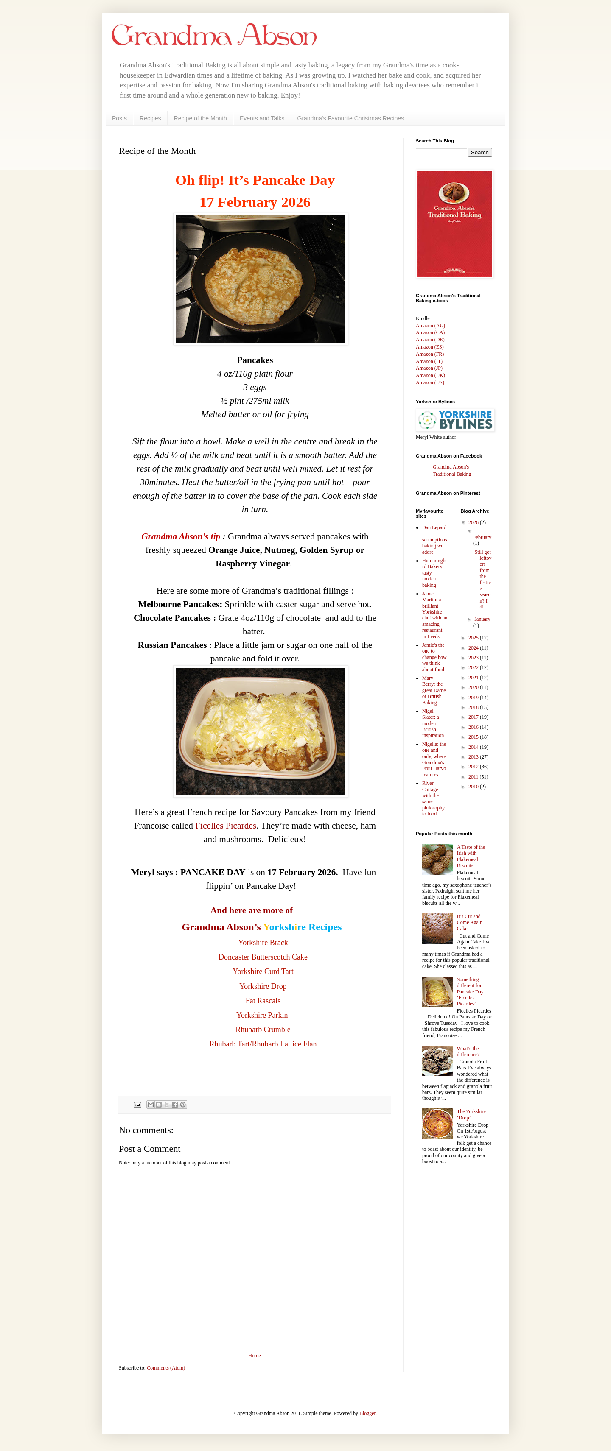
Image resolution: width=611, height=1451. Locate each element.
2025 (474, 638)
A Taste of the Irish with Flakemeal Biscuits (471, 856)
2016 (474, 727)
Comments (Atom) (166, 1368)
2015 (474, 737)
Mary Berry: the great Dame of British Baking (434, 690)
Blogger (367, 1413)
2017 (474, 717)
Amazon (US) (430, 382)
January (482, 619)
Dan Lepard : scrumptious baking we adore (434, 540)
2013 (474, 757)
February (482, 537)
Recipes (150, 118)
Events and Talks (262, 118)
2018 (474, 707)
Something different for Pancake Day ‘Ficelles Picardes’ (470, 992)
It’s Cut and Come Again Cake (469, 922)
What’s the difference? (468, 1052)
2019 (474, 697)
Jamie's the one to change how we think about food (434, 657)
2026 (474, 522)
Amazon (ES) (430, 347)
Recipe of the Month (200, 118)
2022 (474, 667)
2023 (474, 658)
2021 (474, 678)
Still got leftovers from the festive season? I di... (482, 579)
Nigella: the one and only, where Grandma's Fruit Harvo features (434, 759)
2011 (474, 777)
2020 (474, 687)
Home (254, 1356)
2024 (474, 648)
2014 (474, 747)
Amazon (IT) (429, 361)
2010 (474, 787)
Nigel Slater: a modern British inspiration (433, 723)
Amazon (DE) (430, 340)
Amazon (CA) (430, 332)
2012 (474, 767)
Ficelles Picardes (225, 825)
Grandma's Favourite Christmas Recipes (350, 118)
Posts (119, 118)
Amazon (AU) (430, 326)
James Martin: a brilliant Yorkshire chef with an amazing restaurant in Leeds (434, 615)
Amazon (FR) (430, 354)
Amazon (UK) (430, 375)
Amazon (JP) (429, 368)
